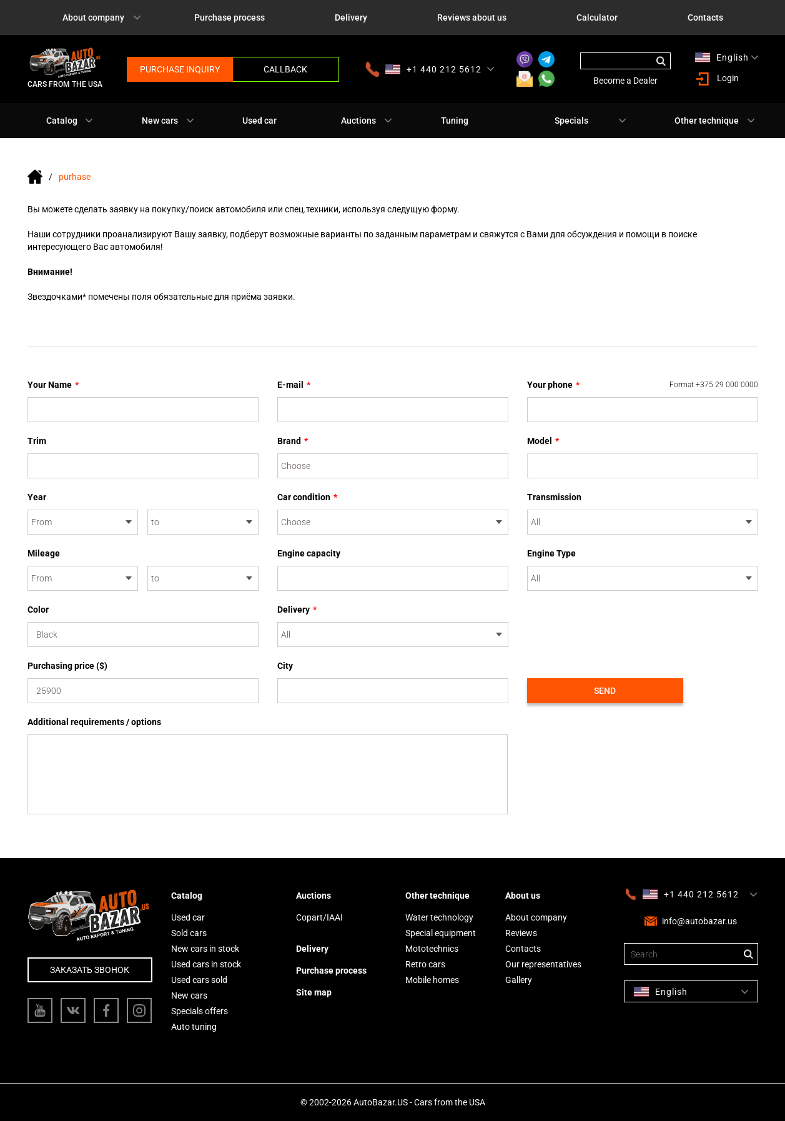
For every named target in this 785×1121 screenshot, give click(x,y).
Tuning (454, 121)
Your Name (53, 384)
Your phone (642, 384)
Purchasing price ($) (67, 666)
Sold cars (189, 933)
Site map (314, 992)
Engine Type (551, 553)
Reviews (521, 933)
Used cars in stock (206, 964)
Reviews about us (471, 17)
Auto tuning (194, 1027)
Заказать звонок (89, 970)
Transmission (554, 497)
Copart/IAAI (319, 917)
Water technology (439, 917)
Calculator (597, 17)
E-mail (293, 384)
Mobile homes (432, 980)
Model (543, 441)
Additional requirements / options (94, 722)
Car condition (307, 497)
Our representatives (543, 964)
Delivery (351, 17)
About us (522, 896)
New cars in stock (205, 949)
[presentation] (622, 627)
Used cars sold (199, 980)
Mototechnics (431, 949)
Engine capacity (308, 553)
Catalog (61, 121)
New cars (160, 121)
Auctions (358, 121)
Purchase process (229, 17)
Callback (285, 69)
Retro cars (425, 964)
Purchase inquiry (180, 69)
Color (38, 610)
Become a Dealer (625, 81)
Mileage (43, 553)
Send (605, 691)
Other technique (706, 121)
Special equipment (440, 933)
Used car (259, 121)
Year (36, 497)
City (285, 666)
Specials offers (199, 1011)
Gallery (518, 980)
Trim (36, 441)
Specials (571, 121)
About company (93, 17)
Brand (292, 441)
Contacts (705, 17)
